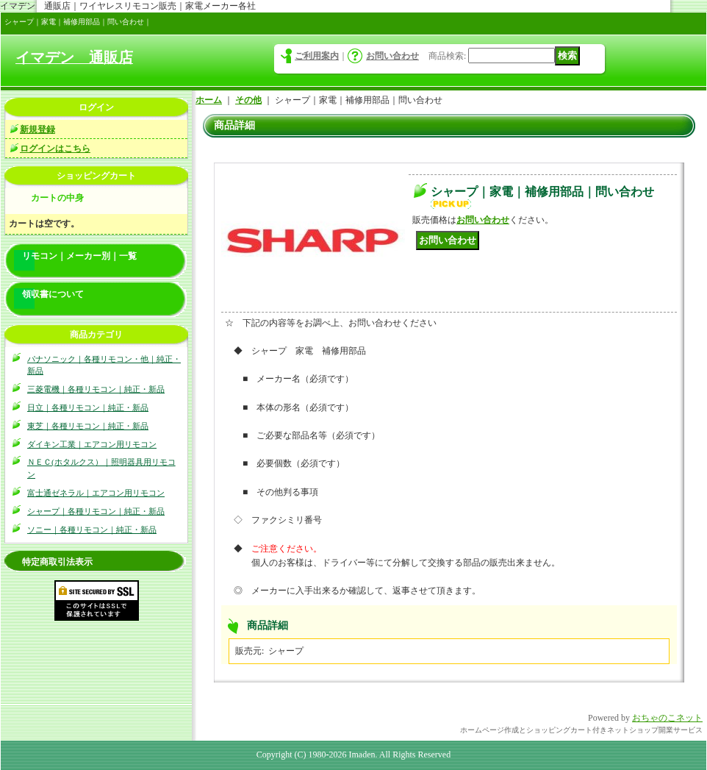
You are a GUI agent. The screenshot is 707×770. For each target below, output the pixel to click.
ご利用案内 (317, 56)
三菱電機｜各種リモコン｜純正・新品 (96, 389)
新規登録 (37, 129)
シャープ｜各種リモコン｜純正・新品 (96, 511)
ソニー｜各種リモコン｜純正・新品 (92, 529)
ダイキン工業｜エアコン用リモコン (92, 444)
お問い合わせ (392, 56)
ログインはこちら (55, 148)
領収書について (53, 294)
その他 (248, 100)
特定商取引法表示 (57, 562)
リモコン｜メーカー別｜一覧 (79, 256)
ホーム (208, 100)
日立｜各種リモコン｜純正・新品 (87, 407)
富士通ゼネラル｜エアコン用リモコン (96, 492)
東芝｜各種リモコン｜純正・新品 (87, 425)
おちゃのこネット (667, 718)
